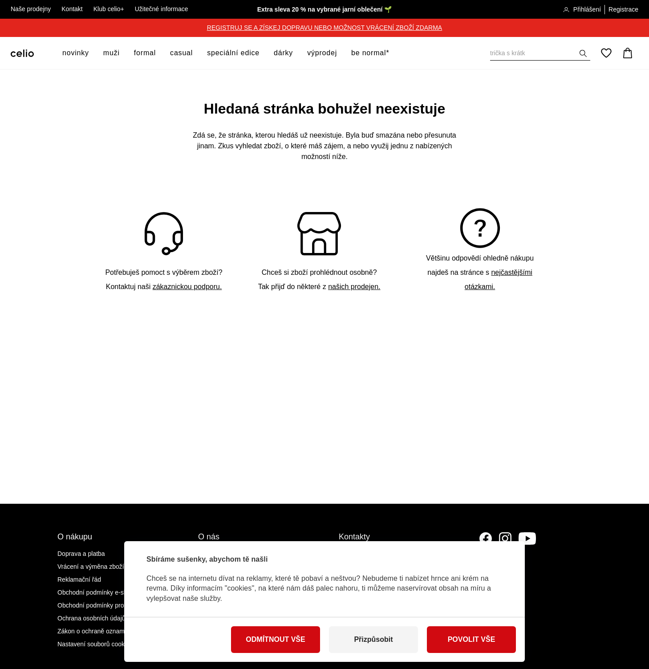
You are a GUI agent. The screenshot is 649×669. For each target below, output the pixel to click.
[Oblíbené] (606, 53)
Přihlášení (582, 10)
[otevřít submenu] (91, 53)
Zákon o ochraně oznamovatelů (101, 631)
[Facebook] (485, 538)
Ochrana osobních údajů (91, 618)
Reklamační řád (79, 579)
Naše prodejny (31, 8)
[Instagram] (505, 538)
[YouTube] (527, 538)
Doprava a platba (81, 553)
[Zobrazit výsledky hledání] (583, 53)
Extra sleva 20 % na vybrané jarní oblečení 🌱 (324, 9)
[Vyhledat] (540, 53)
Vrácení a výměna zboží (90, 566)
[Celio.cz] (22, 53)
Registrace (623, 9)
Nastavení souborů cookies (95, 644)
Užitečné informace (161, 8)
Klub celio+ (108, 8)
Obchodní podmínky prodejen (98, 605)
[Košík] (627, 53)
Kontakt (71, 8)
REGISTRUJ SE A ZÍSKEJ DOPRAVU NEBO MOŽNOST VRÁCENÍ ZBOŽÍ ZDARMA (324, 27)
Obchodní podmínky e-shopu (97, 592)
